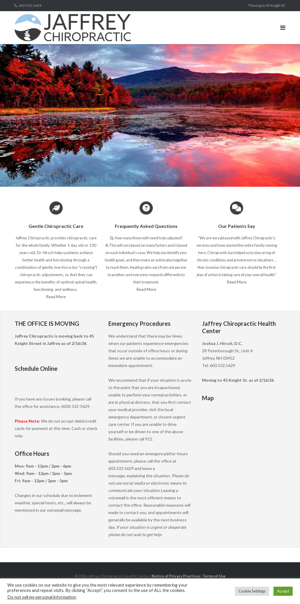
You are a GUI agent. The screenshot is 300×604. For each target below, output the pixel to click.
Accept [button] (283, 591)
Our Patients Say (236, 226)
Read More (56, 296)
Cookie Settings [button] (252, 591)
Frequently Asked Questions (146, 226)
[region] (150, 115)
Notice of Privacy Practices (176, 576)
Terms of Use (214, 576)
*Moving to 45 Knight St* (267, 5)
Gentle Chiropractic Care (56, 226)
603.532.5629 (30, 5)
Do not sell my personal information (41, 597)
